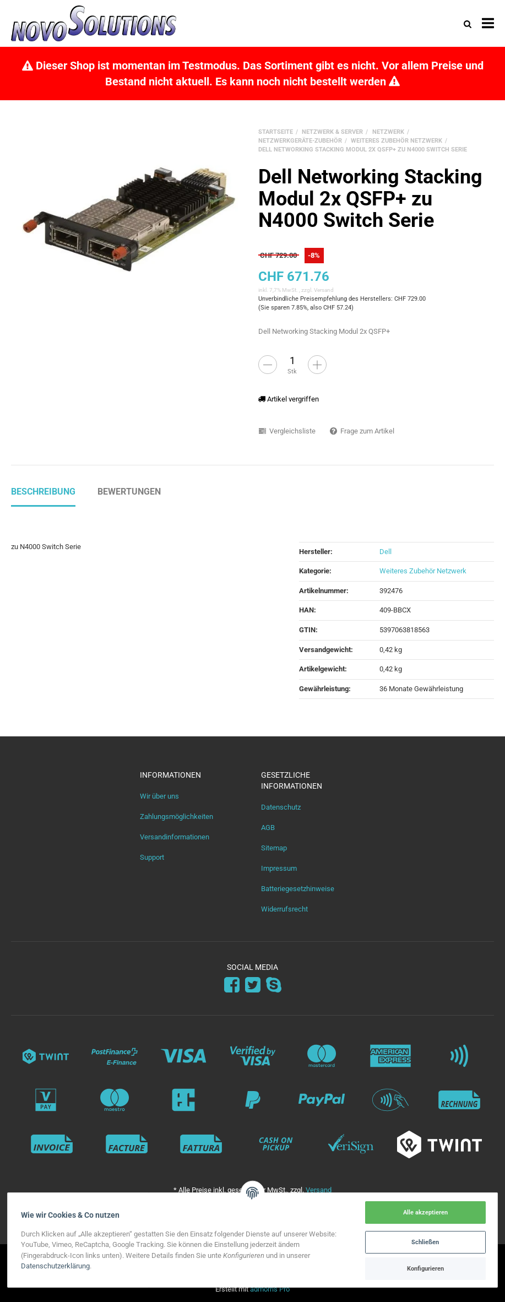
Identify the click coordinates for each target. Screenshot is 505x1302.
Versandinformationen (174, 837)
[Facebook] (232, 985)
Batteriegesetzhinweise (297, 889)
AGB (268, 827)
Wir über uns (159, 796)
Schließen (424, 1242)
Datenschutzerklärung (56, 1266)
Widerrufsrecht (284, 909)
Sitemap (274, 848)
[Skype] (273, 985)
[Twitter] (252, 985)
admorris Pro (270, 1289)
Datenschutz (281, 807)
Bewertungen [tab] (129, 491)
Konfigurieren (424, 1268)
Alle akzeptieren (424, 1212)
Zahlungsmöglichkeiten (176, 816)
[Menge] (292, 360)
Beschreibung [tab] (43, 491)
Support (152, 857)
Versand (324, 290)
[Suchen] (467, 23)
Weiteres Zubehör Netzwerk (422, 571)
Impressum (279, 868)
